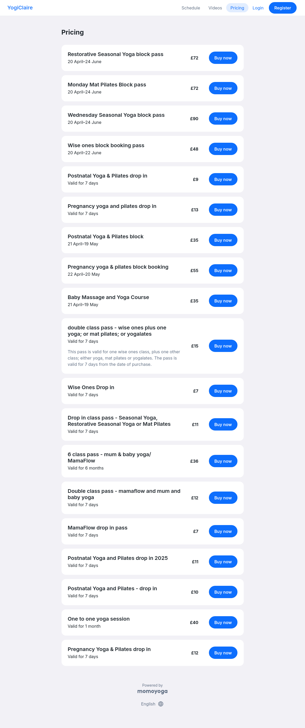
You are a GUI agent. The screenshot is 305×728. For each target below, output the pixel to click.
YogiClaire (20, 7)
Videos (215, 7)
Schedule (191, 7)
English (152, 704)
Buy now (223, 57)
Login (258, 7)
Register (282, 7)
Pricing (237, 7)
